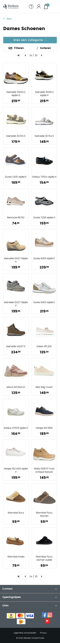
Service (31, 6)
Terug (9, 18)
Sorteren (45, 48)
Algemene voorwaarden (25, 633)
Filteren (19, 48)
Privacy (43, 633)
